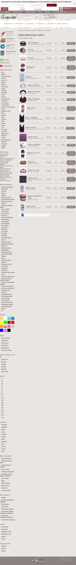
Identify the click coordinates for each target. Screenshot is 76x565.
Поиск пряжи (25, 15)
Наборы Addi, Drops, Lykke (6, 171)
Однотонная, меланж (7, 509)
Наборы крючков (3, 155)
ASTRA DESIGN (5, 76)
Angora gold (30, 188)
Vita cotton (4, 129)
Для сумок (4, 229)
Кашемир (4, 233)
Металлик (4, 245)
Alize (2, 72)
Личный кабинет (10, 38)
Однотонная (4, 506)
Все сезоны (4, 526)
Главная (7, 12)
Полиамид (4, 268)
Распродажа (51, 23)
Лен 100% (4, 235)
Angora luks (30, 206)
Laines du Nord (5, 98)
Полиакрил (4, 266)
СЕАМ (3, 147)
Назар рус (4, 143)
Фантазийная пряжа (7, 304)
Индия (3, 432)
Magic (3, 113)
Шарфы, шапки (5, 483)
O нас (39, 12)
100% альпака (30, 109)
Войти (4, 9)
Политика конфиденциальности (65, 558)
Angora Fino (32, 178)
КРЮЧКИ (2, 164)
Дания (3, 429)
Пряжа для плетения (7, 286)
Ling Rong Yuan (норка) (8, 107)
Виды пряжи (19, 23)
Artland (3, 74)
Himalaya (4, 90)
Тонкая (3, 551)
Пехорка (3, 145)
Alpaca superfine (34, 144)
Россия (3, 446)
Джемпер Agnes (38, 9)
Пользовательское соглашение (65, 559)
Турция (3, 448)
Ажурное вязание (6, 458)
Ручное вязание (5, 490)
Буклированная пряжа (7, 199)
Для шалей (4, 231)
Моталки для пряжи (4, 154)
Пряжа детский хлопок (7, 276)
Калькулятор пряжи (11, 51)
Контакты (47, 12)
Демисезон (4, 529)
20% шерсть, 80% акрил (30, 189)
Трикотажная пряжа (7, 302)
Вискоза (3, 203)
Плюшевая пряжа (6, 264)
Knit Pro (3, 96)
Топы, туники (5, 478)
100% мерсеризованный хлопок (32, 78)
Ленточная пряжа (6, 237)
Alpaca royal (32, 137)
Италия (3, 436)
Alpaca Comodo (34, 92)
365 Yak (31, 50)
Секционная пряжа (6, 294)
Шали (3, 480)
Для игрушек (5, 211)
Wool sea (3, 135)
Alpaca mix (31, 108)
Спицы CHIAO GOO (4, 170)
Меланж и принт (6, 241)
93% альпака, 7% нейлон (33, 146)
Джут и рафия (5, 209)
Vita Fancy (4, 131)
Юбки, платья (5, 485)
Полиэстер (4, 270)
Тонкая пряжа (5, 300)
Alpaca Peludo (30, 127)
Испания (3, 434)
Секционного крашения (8, 519)
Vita (2, 127)
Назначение (30, 23)
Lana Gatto (4, 100)
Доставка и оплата (30, 12)
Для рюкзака (5, 221)
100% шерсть (29, 68)
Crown (3, 82)
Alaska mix (31, 67)
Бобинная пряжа (6, 197)
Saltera (3, 125)
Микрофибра (5, 250)
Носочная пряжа (6, 260)
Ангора (3, 193)
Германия (4, 427)
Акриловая (4, 189)
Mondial (3, 115)
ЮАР (2, 451)
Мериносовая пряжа (7, 243)
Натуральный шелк (6, 254)
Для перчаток (5, 219)
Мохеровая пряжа (6, 252)
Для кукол (4, 215)
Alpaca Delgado (34, 99)
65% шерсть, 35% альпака (33, 163)
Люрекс (3, 239)
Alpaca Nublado (31, 118)
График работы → (53, 16)
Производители (8, 23)
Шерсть (3, 308)
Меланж (3, 497)
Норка (3, 258)
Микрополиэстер (6, 248)
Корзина (69, 8)
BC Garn (3, 78)
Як (2, 310)
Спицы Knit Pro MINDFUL (5, 159)
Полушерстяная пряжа (7, 272)
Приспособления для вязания (6, 173)
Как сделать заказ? (17, 12)
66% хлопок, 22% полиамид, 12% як (35, 51)
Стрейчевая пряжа (6, 296)
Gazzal (3, 88)
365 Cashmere (33, 43)
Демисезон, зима (6, 531)
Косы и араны (5, 469)
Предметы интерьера (7, 471)
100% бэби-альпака (32, 93)
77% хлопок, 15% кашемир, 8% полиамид (36, 44)
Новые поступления (62, 23)
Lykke (2, 109)
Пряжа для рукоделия (7, 288)
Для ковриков (5, 213)
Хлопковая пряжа (6, 306)
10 (45, 215)
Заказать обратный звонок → (50, 17)
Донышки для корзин (4, 174)
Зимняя (3, 536)
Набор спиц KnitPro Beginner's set (7, 158)
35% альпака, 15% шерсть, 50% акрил (35, 86)
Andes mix (31, 162)
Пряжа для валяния (7, 187)
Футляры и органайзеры (5, 180)
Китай (3, 439)
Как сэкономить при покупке (60, 12)
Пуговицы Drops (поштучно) (6, 177)
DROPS (3, 84)
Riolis (2, 121)
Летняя (3, 539)
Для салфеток (5, 223)
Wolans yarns (5, 133)
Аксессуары (41, 23)
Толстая (3, 548)
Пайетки (3, 262)
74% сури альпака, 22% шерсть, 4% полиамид (35, 129)
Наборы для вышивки (4, 176)
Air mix (30, 58)
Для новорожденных (7, 217)
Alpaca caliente (33, 85)
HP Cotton (4, 92)
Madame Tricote (5, 111)
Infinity (3, 94)
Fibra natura (4, 86)
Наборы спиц (3, 178)
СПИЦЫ (2, 157)
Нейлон (3, 256)
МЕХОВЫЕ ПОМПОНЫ (5, 168)
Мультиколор (5, 504)
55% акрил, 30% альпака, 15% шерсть (35, 138)
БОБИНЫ (4, 141)
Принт (3, 274)
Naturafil (3, 119)
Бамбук (3, 195)
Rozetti (3, 123)
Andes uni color (33, 170)
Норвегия (4, 441)
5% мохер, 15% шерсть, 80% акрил (33, 207)
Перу (2, 444)
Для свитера (5, 225)
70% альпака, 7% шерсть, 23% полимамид (34, 119)
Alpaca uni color (33, 153)
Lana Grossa (4, 103)
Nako (2, 117)
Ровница (3, 292)
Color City (4, 80)
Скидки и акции (9, 31)
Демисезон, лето (6, 534)
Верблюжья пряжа (6, 201)
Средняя (3, 546)
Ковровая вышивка (4, 162)
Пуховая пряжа (5, 290)
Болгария (4, 424)
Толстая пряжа (5, 298)
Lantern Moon (5, 105)
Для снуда (4, 227)
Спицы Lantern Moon (4, 161)
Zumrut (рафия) (5, 139)
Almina (28, 77)
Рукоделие (4, 488)
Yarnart (3, 137)
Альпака (3, 191)
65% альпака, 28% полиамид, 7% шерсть (36, 59)
